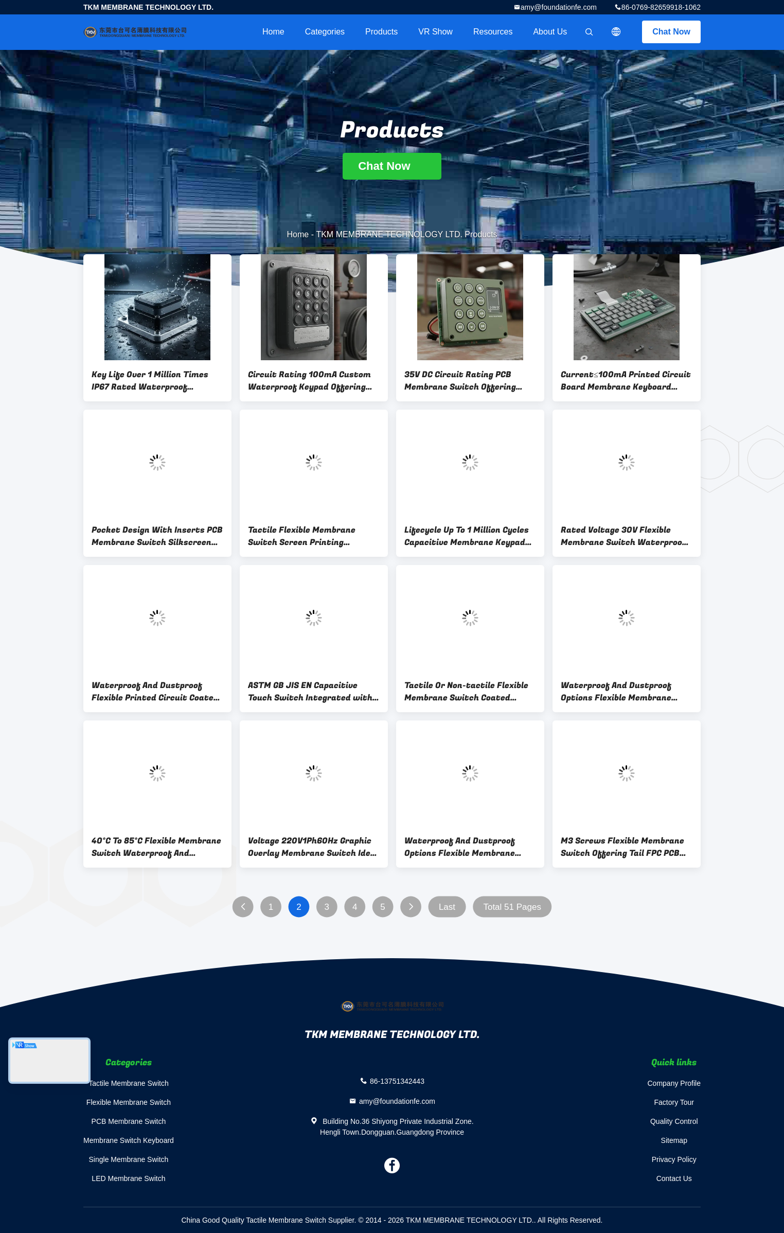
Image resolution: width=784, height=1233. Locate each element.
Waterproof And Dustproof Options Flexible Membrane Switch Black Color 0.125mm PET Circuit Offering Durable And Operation (620, 691)
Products (381, 31)
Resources (492, 31)
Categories (325, 31)
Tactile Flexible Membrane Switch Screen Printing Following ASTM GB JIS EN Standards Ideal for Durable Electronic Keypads (305, 536)
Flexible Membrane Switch (128, 1102)
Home (273, 31)
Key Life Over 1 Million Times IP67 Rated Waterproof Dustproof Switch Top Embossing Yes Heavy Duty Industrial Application (150, 380)
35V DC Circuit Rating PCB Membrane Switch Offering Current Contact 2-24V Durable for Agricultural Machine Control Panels (468, 380)
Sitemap (674, 1140)
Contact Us (674, 1178)
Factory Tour (674, 1102)
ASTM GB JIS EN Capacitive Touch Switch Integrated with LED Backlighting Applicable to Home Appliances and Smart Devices (310, 691)
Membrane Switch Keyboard (128, 1140)
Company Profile (674, 1083)
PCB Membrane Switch (129, 1121)
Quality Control (674, 1121)
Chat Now (671, 31)
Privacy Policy (674, 1159)
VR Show (435, 31)
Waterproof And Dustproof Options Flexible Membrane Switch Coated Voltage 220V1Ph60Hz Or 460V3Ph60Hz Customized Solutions (468, 847)
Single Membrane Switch (129, 1159)
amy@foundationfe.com (559, 7)
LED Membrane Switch (128, 1178)
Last (447, 907)
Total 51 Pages (512, 907)
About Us (550, 31)
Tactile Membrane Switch (128, 1083)
